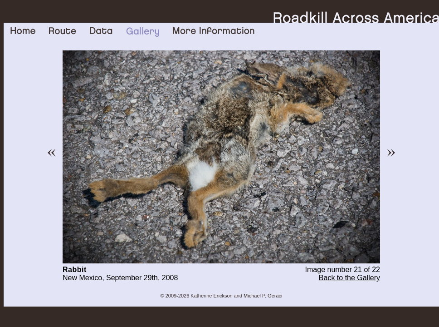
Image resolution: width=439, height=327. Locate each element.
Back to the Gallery (349, 278)
